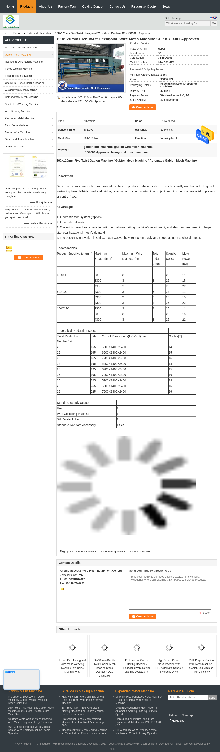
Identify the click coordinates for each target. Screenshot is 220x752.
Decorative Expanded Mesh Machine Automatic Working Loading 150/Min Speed (136, 711)
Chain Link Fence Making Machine (24, 82)
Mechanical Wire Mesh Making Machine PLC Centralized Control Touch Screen (84, 732)
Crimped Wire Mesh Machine (21, 97)
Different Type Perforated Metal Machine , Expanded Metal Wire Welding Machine (138, 700)
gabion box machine (139, 551)
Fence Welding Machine (19, 68)
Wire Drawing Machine (18, 111)
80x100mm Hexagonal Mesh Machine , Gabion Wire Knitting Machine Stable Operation (30, 730)
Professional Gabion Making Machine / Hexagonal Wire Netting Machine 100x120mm (137, 666)
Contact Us (117, 6)
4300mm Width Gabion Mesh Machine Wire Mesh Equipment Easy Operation (30, 720)
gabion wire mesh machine (82, 551)
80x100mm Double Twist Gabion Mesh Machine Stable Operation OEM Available (105, 668)
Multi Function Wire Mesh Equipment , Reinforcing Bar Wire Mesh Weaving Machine (83, 700)
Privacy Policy (21, 743)
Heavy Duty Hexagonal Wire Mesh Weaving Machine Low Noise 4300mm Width (72, 666)
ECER (111, 749)
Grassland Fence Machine (20, 139)
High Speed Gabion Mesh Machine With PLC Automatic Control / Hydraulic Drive (169, 666)
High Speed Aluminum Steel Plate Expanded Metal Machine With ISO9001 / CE (138, 722)
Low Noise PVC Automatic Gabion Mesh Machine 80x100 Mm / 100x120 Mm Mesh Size (31, 711)
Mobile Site (176, 720)
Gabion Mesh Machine (39, 33)
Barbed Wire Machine (17, 132)
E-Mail (173, 715)
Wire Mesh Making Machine (21, 47)
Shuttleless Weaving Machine (22, 104)
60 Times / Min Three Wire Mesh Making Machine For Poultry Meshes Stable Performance (83, 711)
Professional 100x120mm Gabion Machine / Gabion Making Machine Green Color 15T (28, 700)
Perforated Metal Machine (19, 118)
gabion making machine (112, 551)
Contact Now (144, 107)
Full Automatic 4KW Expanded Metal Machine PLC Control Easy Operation (136, 732)
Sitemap (187, 715)
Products (26, 6)
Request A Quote (143, 6)
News (166, 6)
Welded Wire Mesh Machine (21, 90)
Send (212, 697)
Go (214, 23)
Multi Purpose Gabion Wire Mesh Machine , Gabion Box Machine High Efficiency (201, 666)
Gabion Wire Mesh (15, 146)
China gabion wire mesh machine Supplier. (62, 743)
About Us (45, 6)
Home (10, 6)
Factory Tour (67, 6)
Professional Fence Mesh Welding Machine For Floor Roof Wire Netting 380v (83, 722)
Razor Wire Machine (16, 125)
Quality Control (92, 6)
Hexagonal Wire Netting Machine (24, 61)
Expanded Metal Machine (19, 75)
